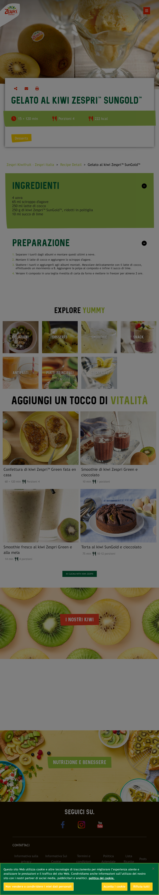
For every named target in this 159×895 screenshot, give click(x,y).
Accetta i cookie (114, 886)
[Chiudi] (153, 869)
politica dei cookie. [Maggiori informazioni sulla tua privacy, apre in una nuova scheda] (101, 878)
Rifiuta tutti (141, 886)
